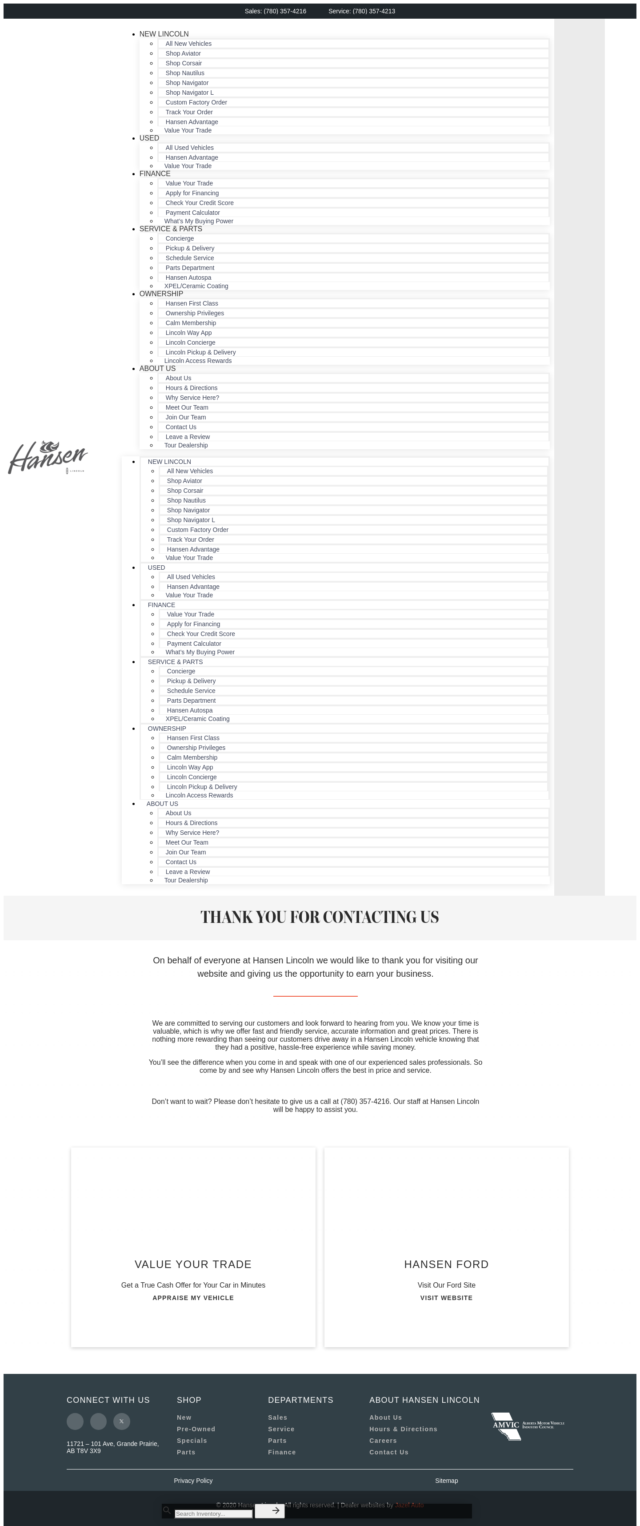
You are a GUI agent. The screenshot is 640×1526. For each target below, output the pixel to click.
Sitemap (446, 1480)
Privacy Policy (193, 1480)
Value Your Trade (188, 130)
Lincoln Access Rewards (198, 360)
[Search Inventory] (213, 1513)
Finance (155, 173)
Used (149, 138)
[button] (270, 1511)
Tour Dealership (186, 445)
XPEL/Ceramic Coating (196, 286)
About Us (158, 368)
